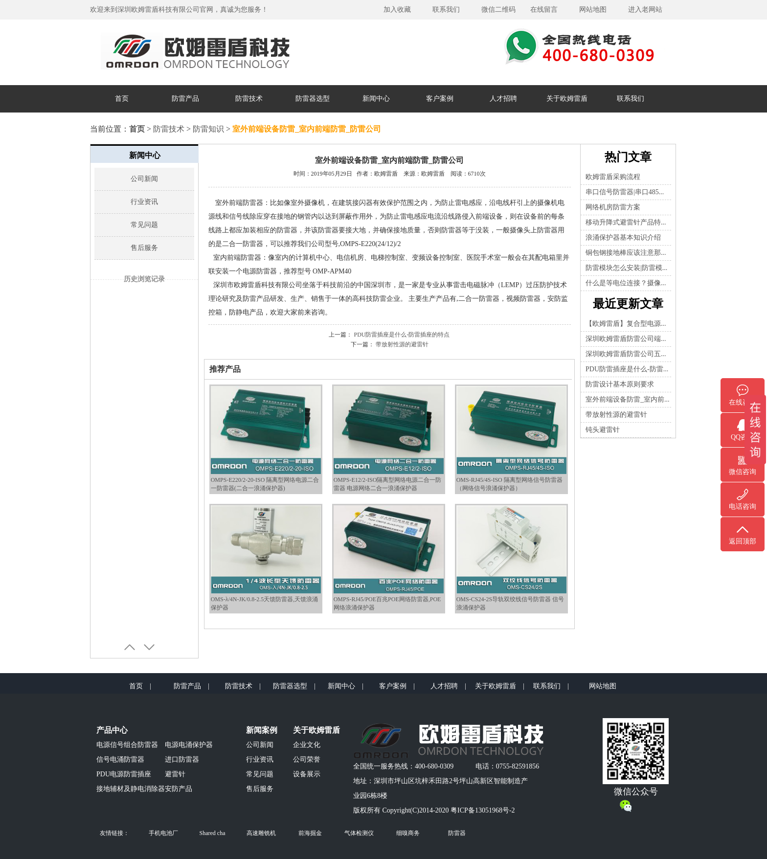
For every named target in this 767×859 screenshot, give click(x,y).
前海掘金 (310, 833)
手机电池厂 (163, 833)
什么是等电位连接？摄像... (626, 283)
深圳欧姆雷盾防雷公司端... (626, 338)
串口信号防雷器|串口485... (625, 192)
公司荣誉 (306, 759)
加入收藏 (397, 9)
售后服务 (144, 247)
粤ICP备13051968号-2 (483, 810)
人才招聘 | (448, 686)
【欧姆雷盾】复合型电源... (626, 323)
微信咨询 (742, 471)
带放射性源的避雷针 (402, 344)
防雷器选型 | (294, 686)
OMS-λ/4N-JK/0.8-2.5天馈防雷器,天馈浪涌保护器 (266, 599)
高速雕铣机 (261, 833)
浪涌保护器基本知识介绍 (623, 237)
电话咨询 (742, 506)
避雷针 (175, 774)
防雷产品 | (191, 686)
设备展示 (306, 774)
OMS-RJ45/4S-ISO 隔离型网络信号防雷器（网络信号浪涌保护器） (511, 480)
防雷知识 (208, 129)
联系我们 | (551, 686)
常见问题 (144, 224)
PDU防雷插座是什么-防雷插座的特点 (402, 334)
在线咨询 (742, 402)
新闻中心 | (345, 686)
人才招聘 (503, 98)
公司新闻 (144, 178)
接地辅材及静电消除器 (130, 788)
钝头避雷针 (603, 429)
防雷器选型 (312, 98)
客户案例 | (397, 686)
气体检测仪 (359, 833)
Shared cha (213, 833)
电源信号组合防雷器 (127, 744)
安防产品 (178, 788)
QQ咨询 (742, 437)
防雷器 (457, 833)
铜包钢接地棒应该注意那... (626, 252)
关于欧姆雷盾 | (499, 686)
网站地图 (593, 9)
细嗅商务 (408, 833)
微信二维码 (498, 9)
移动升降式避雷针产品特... (626, 222)
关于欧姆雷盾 (566, 98)
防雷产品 (185, 98)
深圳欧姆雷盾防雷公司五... (626, 354)
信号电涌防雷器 (120, 759)
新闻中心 (376, 98)
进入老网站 (645, 9)
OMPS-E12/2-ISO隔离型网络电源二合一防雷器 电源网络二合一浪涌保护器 (389, 480)
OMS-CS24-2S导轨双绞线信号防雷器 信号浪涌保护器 (511, 599)
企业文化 (306, 744)
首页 (122, 98)
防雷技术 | (243, 686)
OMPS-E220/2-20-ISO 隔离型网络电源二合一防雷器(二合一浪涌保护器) (266, 480)
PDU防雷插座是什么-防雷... (627, 369)
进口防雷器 (182, 759)
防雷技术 (249, 98)
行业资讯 (144, 201)
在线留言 (544, 9)
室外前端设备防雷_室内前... (628, 399)
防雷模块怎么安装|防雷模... (626, 267)
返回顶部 (742, 541)
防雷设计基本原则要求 (620, 384)
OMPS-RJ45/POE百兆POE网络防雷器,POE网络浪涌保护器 (389, 599)
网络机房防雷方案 (613, 207)
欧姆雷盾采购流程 (613, 177)
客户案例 (439, 98)
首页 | (140, 686)
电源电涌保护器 (189, 744)
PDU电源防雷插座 (123, 774)
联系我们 (446, 9)
